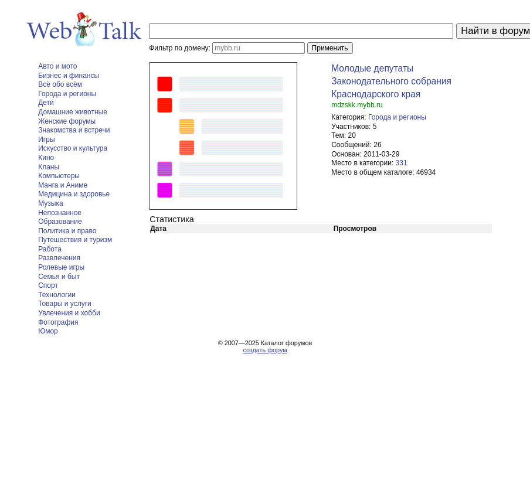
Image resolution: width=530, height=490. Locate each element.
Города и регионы (67, 94)
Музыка (50, 203)
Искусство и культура (72, 148)
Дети (46, 102)
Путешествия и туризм (75, 240)
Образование (59, 221)
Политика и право (67, 231)
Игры (46, 139)
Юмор (48, 331)
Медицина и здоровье (74, 194)
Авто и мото (57, 66)
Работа (50, 249)
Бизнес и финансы (68, 76)
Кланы (48, 167)
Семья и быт (59, 277)
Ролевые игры (61, 267)
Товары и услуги (64, 304)
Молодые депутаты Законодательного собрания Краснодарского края (391, 81)
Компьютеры (59, 176)
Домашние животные (72, 112)
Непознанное (59, 213)
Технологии (57, 295)
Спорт (48, 285)
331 (401, 163)
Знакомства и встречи (74, 130)
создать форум (265, 349)
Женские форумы (67, 121)
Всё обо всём (60, 84)
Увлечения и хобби (69, 313)
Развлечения (59, 258)
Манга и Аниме (62, 185)
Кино (46, 158)
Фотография (58, 322)
